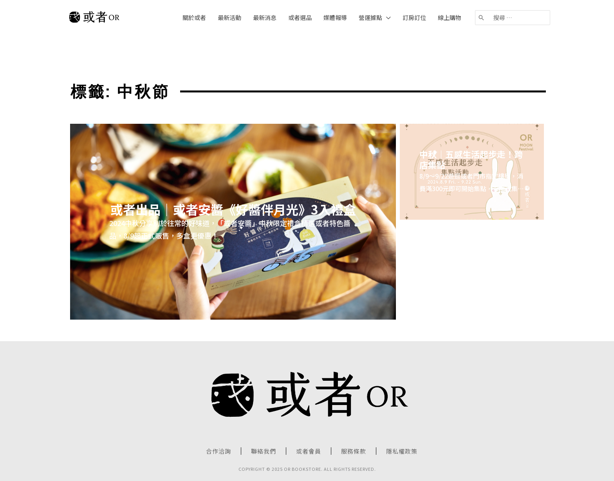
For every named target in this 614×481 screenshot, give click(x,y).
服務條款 (353, 451)
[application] (386, 17)
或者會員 (308, 451)
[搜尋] (482, 18)
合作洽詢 (218, 451)
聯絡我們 (263, 451)
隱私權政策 (401, 451)
